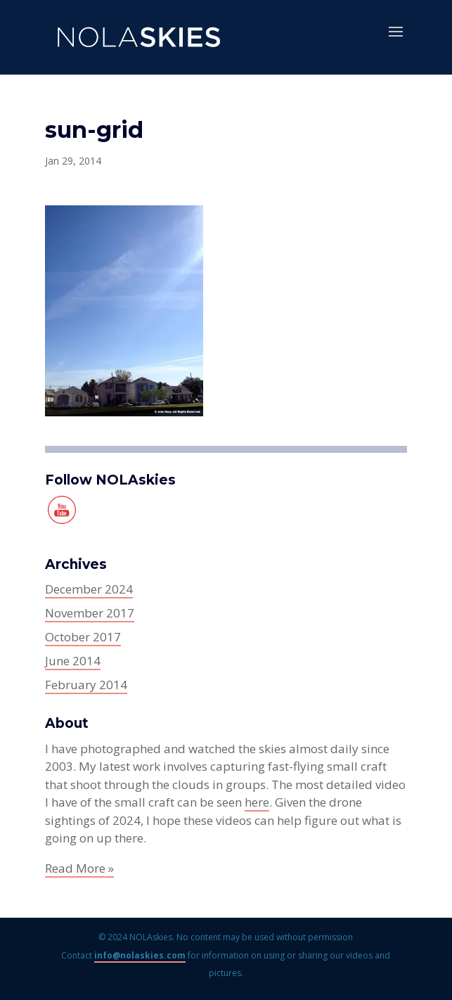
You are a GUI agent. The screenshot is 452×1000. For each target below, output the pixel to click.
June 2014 (73, 661)
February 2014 (86, 685)
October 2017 (83, 637)
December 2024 (89, 589)
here (257, 802)
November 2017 (89, 613)
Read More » (79, 868)
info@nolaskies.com (140, 955)
